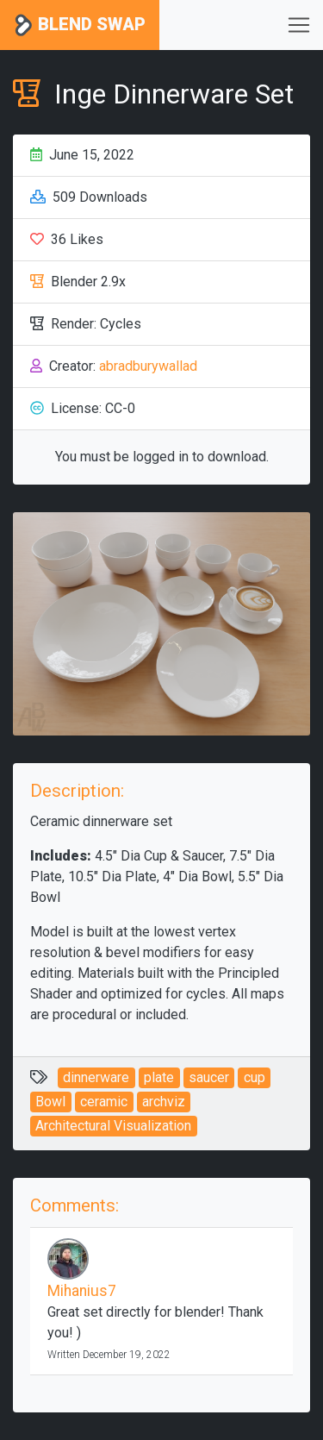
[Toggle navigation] (299, 25)
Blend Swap (80, 25)
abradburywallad (148, 366)
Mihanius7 (81, 1290)
